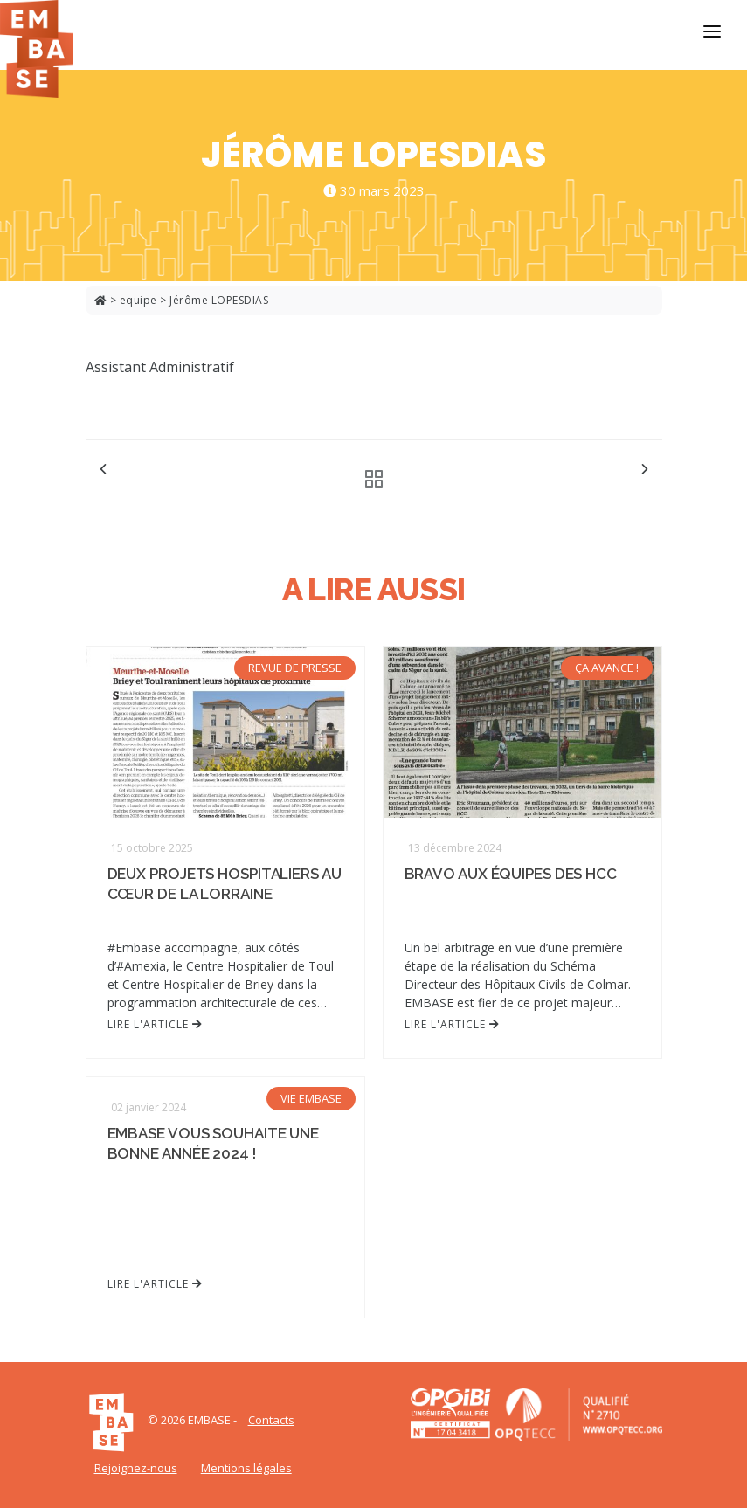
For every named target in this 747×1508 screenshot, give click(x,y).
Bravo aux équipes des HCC (511, 873)
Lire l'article (155, 1024)
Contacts (271, 1420)
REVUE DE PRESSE (295, 667)
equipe (138, 300)
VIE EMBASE (311, 1098)
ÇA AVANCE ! (607, 667)
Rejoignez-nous (135, 1468)
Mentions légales (246, 1468)
